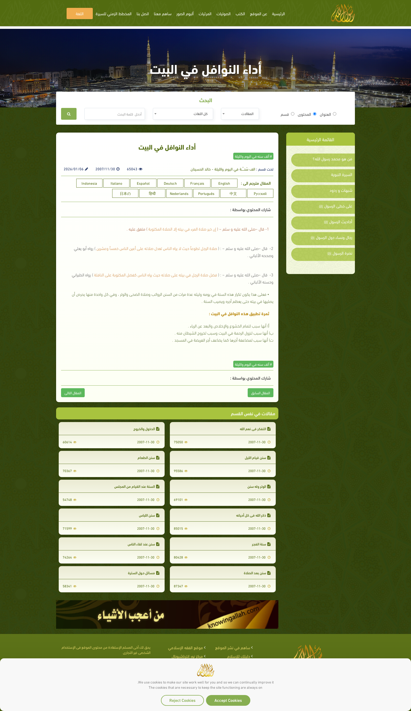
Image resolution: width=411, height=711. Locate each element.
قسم (287, 114)
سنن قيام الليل (258, 457)
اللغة (80, 13)
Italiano (116, 183)
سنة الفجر (261, 543)
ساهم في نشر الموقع (232, 647)
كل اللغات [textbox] (201, 113)
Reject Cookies (182, 700)
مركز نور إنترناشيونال (187, 656)
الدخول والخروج (146, 428)
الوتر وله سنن (259, 486)
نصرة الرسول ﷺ (339, 252)
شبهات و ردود (340, 190)
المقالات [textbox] (247, 113)
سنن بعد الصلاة (257, 572)
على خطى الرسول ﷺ (335, 205)
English (224, 183)
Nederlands (179, 193)
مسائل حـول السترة (143, 572)
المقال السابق (260, 392)
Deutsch (170, 183)
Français (197, 183)
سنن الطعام (148, 457)
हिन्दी (152, 193)
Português (206, 193)
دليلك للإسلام (238, 656)
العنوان (328, 114)
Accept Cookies (228, 700)
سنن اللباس (149, 515)
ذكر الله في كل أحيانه (253, 515)
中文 (233, 193)
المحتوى (307, 114)
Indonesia (89, 183)
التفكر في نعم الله (255, 428)
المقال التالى (72, 392)
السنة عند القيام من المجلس (136, 486)
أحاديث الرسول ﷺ (338, 221)
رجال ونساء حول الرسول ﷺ (331, 237)
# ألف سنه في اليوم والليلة (253, 156)
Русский (260, 193)
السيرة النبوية (341, 174)
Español (143, 183)
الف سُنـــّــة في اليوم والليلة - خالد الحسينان (223, 169)
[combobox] (240, 114)
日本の (125, 193)
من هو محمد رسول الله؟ (332, 158)
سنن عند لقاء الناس (143, 543)
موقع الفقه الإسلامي (185, 647)
